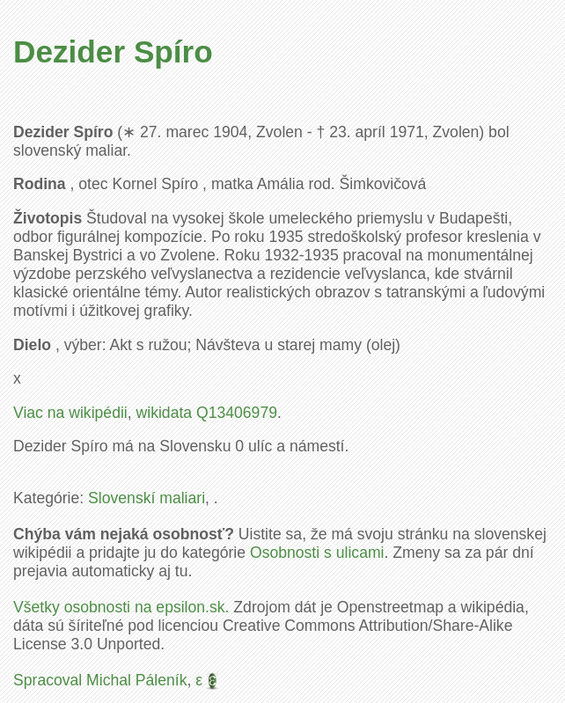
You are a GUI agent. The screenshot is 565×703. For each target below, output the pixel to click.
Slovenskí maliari (146, 498)
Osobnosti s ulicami (317, 552)
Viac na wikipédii (70, 412)
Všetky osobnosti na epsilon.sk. (121, 607)
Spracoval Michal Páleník (100, 680)
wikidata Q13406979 (206, 412)
